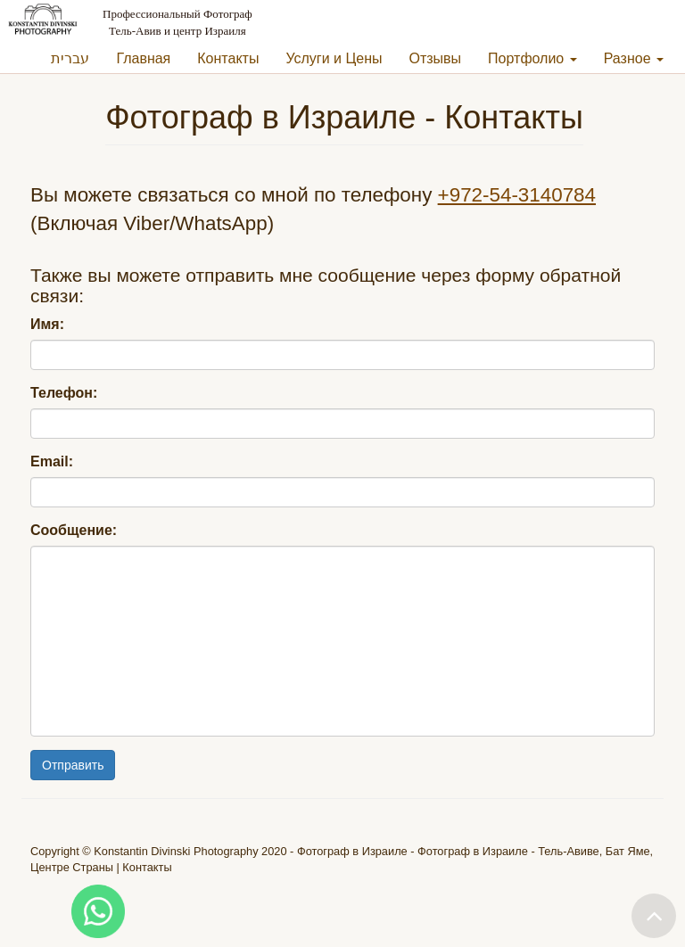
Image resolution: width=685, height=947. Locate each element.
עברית (70, 58)
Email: (51, 461)
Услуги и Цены (333, 58)
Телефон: (63, 392)
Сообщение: (73, 530)
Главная (143, 58)
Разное (634, 58)
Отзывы (435, 58)
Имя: (47, 324)
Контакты (228, 58)
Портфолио (532, 58)
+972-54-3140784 (517, 195)
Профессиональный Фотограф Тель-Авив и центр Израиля (177, 22)
